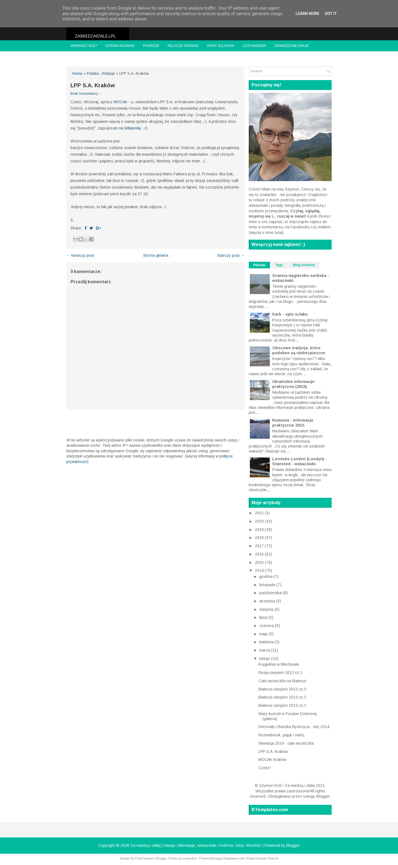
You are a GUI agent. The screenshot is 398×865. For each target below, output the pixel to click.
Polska (93, 73)
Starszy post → (231, 255)
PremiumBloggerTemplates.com (221, 858)
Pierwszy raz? (83, 46)
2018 (260, 537)
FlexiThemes (144, 858)
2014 (260, 570)
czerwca (267, 625)
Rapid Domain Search (262, 858)
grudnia (266, 576)
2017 (260, 546)
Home (77, 73)
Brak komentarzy (84, 93)
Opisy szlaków (220, 46)
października (271, 593)
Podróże (151, 46)
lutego (265, 658)
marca (265, 650)
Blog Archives (304, 265)
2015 (260, 562)
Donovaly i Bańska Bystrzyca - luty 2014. (294, 726)
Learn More (307, 13)
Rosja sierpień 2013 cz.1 (280, 672)
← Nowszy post (80, 255)
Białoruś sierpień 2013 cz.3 (282, 689)
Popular (259, 265)
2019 (260, 529)
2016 (260, 554)
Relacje (108, 73)
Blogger (322, 796)
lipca (263, 617)
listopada (267, 585)
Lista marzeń (254, 46)
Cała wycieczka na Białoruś (282, 681)
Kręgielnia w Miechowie (278, 664)
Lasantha (190, 858)
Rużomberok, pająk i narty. (281, 735)
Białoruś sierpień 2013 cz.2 (282, 697)
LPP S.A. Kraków (92, 85)
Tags (279, 265)
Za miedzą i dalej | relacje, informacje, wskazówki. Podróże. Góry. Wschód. (195, 845)
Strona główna (120, 46)
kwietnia (266, 642)
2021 (260, 513)
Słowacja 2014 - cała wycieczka (286, 743)
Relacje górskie (183, 46)
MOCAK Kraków (272, 759)
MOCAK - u (123, 102)
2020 (260, 521)
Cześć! (264, 768)
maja (264, 634)
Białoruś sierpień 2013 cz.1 (282, 705)
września (267, 601)
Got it (331, 13)
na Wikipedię (130, 128)
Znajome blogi (83, 57)
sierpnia (266, 609)
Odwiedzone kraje (291, 46)
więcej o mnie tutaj (266, 232)
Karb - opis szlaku (290, 314)
